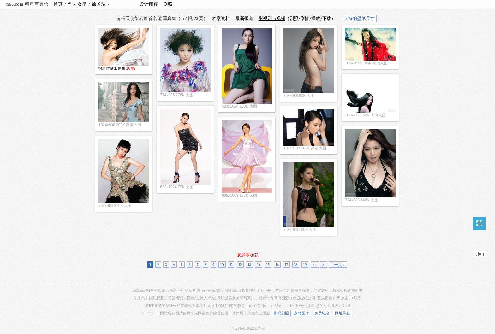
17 (286, 264)
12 (240, 264)
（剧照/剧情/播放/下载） (297, 18)
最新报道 (244, 18)
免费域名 (322, 313)
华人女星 (78, 4)
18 (295, 264)
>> (315, 264)
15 (268, 264)
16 (277, 264)
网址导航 (342, 313)
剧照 (168, 4)
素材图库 (301, 313)
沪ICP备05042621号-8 (247, 328)
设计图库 (149, 4)
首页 (58, 4)
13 (249, 264)
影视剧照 (281, 313)
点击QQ (347, 298)
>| (323, 264)
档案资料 (221, 18)
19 (305, 264)
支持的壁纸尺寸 (359, 18)
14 (258, 264)
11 (231, 264)
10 (222, 264)
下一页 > (338, 264)
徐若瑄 (99, 4)
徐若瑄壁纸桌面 (111, 68)
